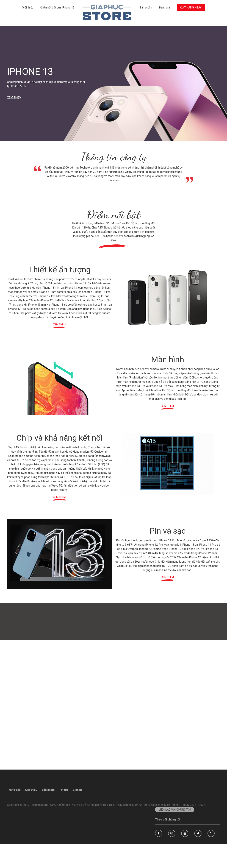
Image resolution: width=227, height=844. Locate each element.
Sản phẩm (146, 7)
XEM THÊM (14, 97)
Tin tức (63, 789)
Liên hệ (77, 789)
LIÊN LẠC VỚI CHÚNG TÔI (175, 809)
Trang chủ (14, 789)
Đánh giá (164, 7)
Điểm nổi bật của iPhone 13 (57, 7)
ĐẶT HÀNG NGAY (190, 7)
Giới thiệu (27, 7)
